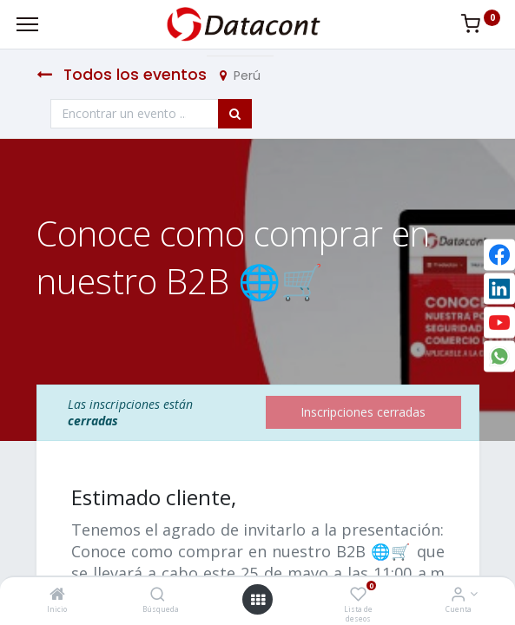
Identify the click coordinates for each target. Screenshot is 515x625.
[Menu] (27, 24)
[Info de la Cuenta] (458, 595)
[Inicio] (57, 595)
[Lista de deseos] (358, 595)
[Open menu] (258, 599)
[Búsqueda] (157, 595)
